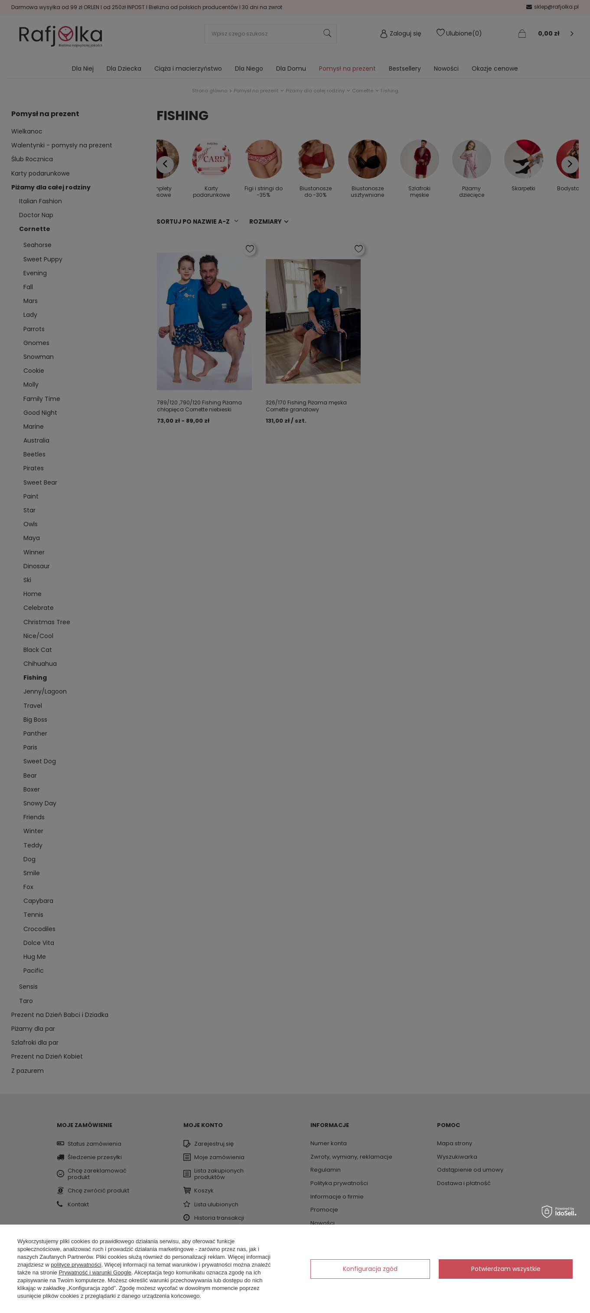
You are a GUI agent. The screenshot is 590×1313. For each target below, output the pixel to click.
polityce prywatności (76, 1264)
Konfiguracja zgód (370, 1268)
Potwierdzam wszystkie (506, 1268)
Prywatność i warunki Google (95, 1272)
